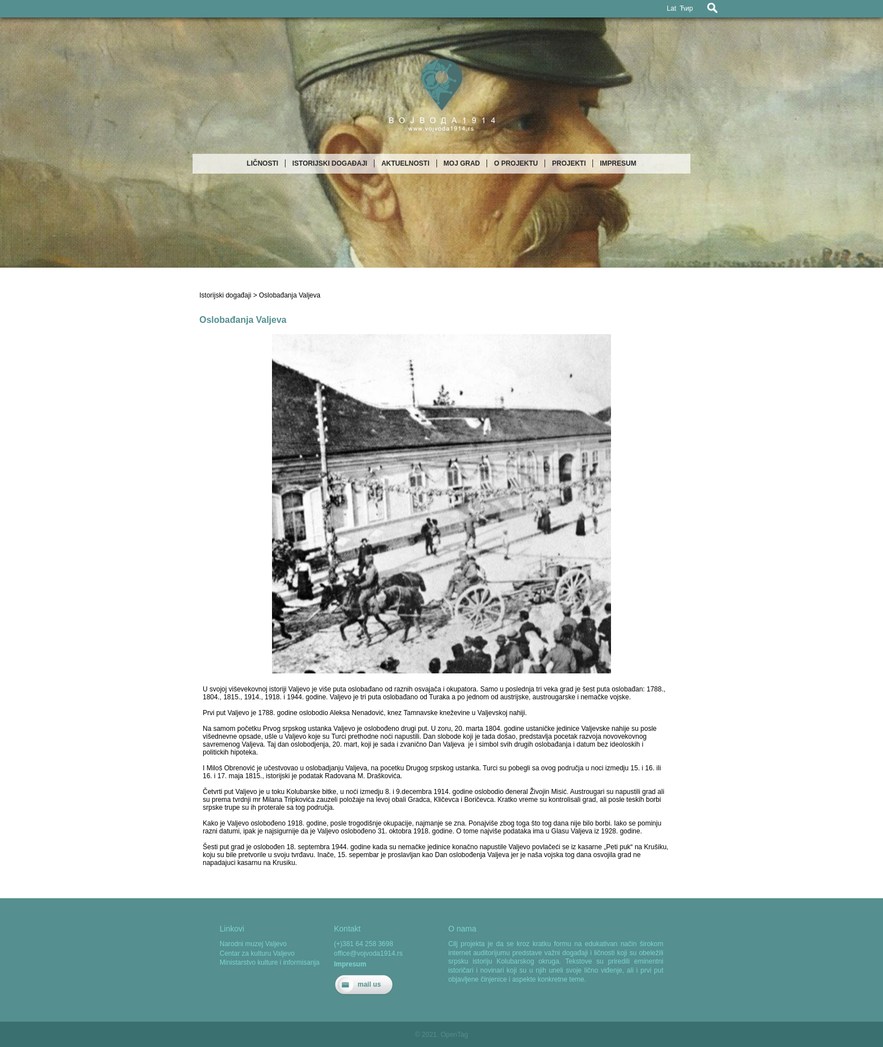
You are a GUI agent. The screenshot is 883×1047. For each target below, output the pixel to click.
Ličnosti (262, 163)
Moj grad (462, 163)
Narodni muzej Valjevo (253, 944)
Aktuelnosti (405, 163)
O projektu (516, 163)
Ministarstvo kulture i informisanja (269, 962)
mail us (369, 984)
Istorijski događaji (329, 163)
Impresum (618, 163)
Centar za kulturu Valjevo (257, 953)
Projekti (569, 163)
